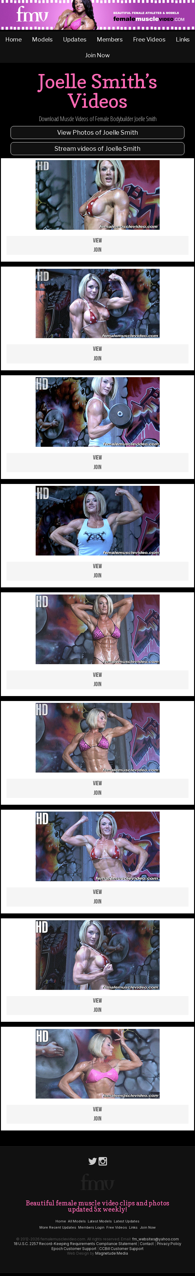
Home (13, 39)
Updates (74, 39)
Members (110, 39)
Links (183, 39)
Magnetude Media (111, 1253)
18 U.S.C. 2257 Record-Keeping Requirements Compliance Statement (75, 1243)
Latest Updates (127, 1221)
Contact (147, 1243)
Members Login (91, 1227)
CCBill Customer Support (121, 1248)
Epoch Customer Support (73, 1248)
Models (42, 39)
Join (97, 250)
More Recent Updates (57, 1227)
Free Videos (149, 39)
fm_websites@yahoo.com (155, 1239)
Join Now (97, 55)
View (97, 240)
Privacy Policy (169, 1243)
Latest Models (100, 1221)
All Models (77, 1221)
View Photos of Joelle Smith (97, 132)
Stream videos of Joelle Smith (97, 148)
